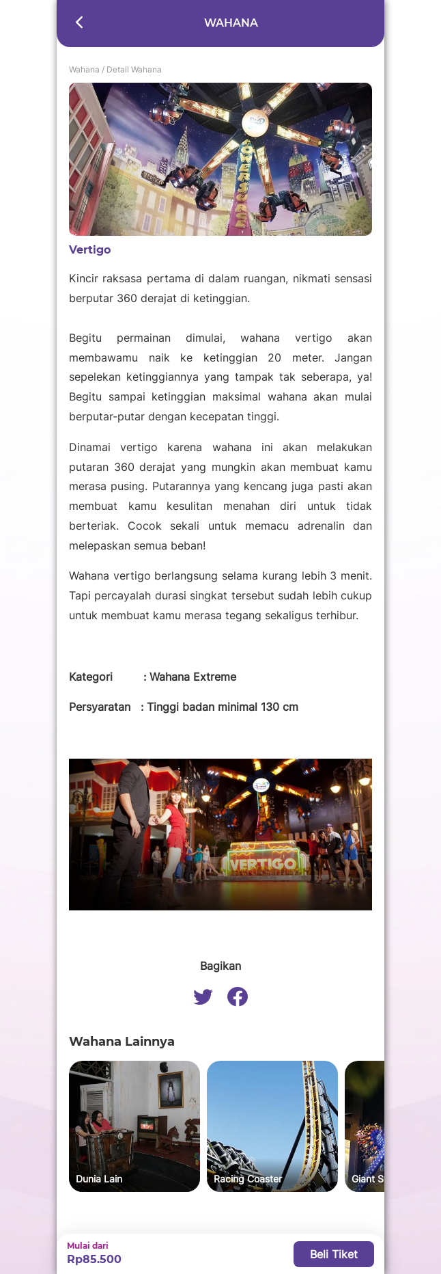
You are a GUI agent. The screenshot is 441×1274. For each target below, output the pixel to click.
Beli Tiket (334, 1254)
